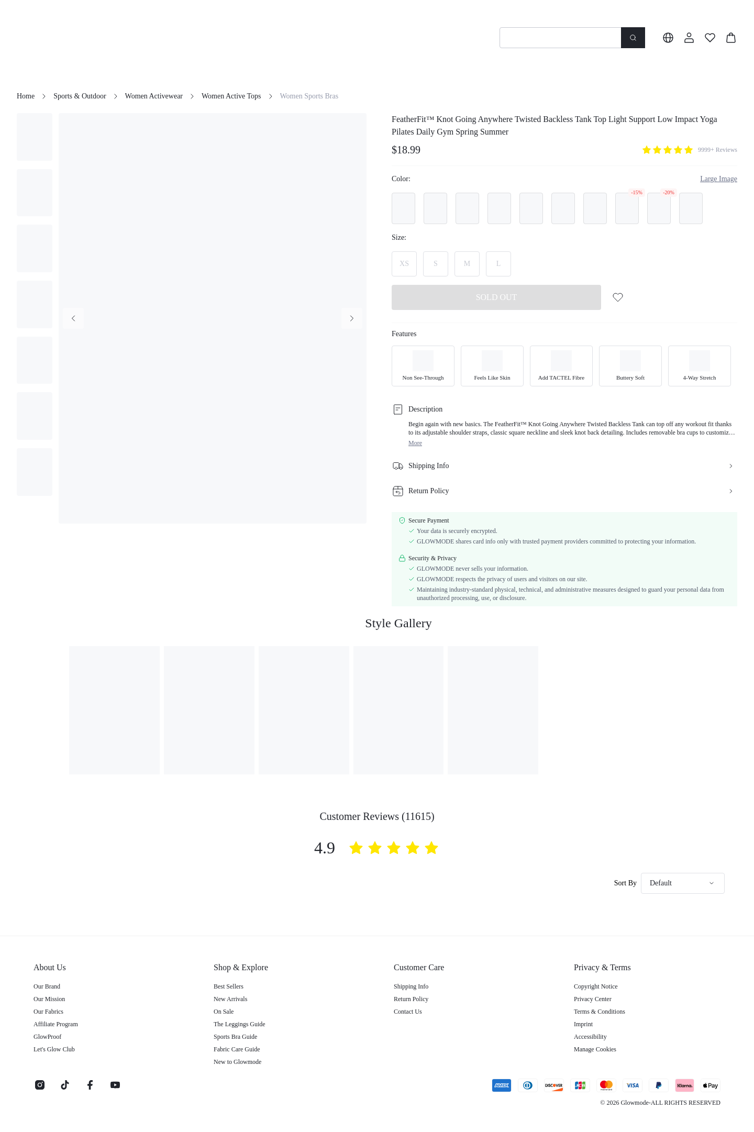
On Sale (224, 1011)
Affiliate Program (56, 1024)
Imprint (583, 1024)
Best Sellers (228, 986)
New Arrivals (230, 999)
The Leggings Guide (239, 1024)
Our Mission (49, 999)
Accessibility (590, 1036)
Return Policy (411, 999)
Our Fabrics (48, 1011)
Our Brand (47, 986)
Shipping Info (411, 986)
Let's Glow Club (54, 1049)
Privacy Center (593, 999)
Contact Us (408, 1011)
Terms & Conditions (599, 1011)
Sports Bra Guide (235, 1036)
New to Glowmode (237, 1062)
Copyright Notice (596, 986)
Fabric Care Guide (237, 1049)
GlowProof (47, 1036)
